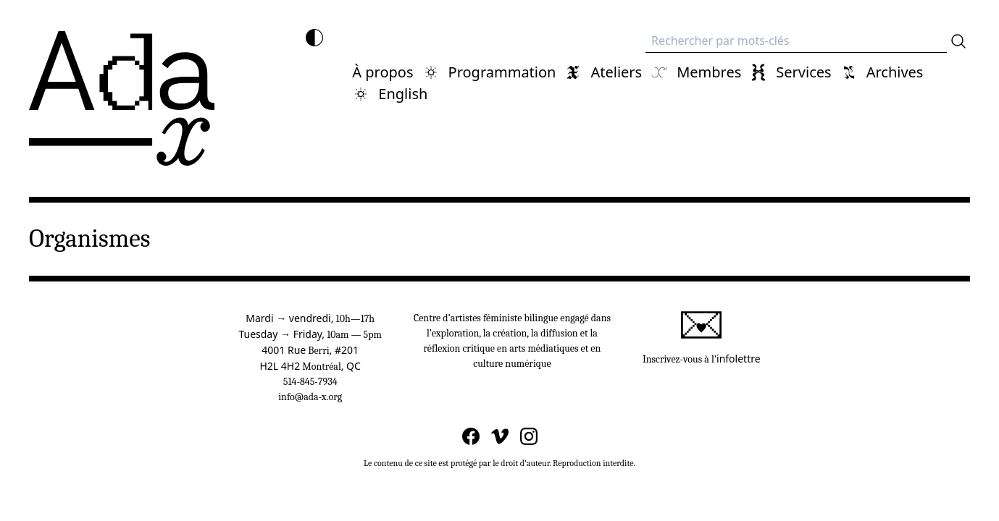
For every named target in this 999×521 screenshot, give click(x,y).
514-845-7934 (310, 382)
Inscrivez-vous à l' (702, 337)
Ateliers (616, 72)
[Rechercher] (958, 41)
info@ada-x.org (310, 397)
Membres (709, 72)
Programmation (502, 72)
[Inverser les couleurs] (314, 37)
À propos (382, 72)
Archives (895, 72)
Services (803, 72)
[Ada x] (121, 98)
